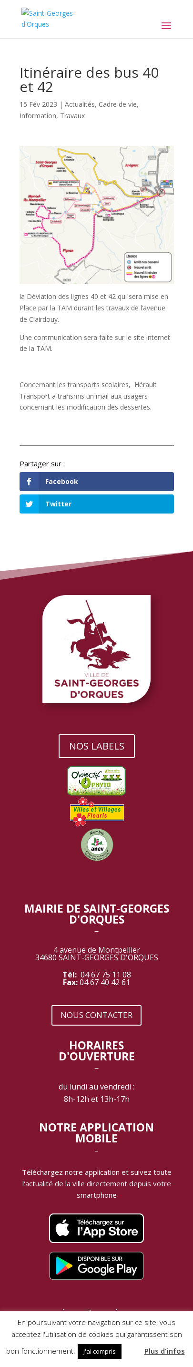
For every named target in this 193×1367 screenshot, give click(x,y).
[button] (132, 1347)
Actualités (80, 104)
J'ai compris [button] (99, 1351)
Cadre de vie (118, 104)
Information (38, 115)
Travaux (72, 115)
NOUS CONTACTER (96, 1014)
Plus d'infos (164, 1351)
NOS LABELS (96, 746)
